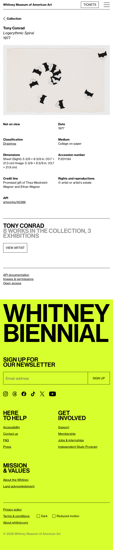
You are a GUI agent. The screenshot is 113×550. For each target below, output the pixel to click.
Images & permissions (18, 279)
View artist (15, 247)
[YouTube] (52, 394)
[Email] (45, 378)
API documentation (16, 275)
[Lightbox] (56, 80)
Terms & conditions (16, 516)
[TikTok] (33, 394)
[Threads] (14, 394)
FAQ (6, 440)
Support (63, 427)
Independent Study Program (77, 446)
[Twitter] (42, 394)
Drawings (9, 143)
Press (7, 446)
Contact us (10, 433)
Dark (42, 516)
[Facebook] (24, 394)
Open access (12, 283)
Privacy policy (12, 509)
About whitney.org (15, 522)
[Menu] (106, 4)
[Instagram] (5, 394)
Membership (67, 433)
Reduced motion (65, 516)
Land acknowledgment (19, 486)
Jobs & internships (71, 440)
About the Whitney (16, 479)
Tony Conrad (14, 28)
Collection (14, 18)
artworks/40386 (14, 202)
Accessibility (11, 427)
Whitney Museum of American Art (27, 4)
